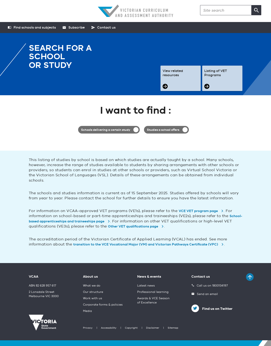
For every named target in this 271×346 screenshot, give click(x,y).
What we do (91, 285)
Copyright (131, 328)
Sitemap (173, 328)
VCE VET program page (198, 211)
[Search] (226, 10)
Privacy (88, 328)
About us (90, 276)
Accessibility (108, 328)
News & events (149, 276)
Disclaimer (152, 328)
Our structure (93, 292)
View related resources (173, 73)
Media (87, 311)
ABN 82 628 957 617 (42, 285)
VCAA (33, 276)
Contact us (200, 276)
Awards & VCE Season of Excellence (153, 300)
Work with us (92, 298)
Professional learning (153, 292)
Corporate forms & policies (103, 304)
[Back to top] (250, 277)
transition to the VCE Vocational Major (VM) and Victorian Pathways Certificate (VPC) (145, 244)
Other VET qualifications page (133, 226)
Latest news (146, 285)
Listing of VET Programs (215, 73)
